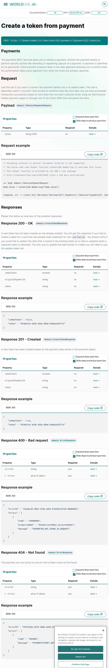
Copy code (93, 154)
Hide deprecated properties (91, 120)
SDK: (88, 12)
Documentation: (38, 12)
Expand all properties (87, 116)
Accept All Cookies (80, 662)
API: (66, 12)
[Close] (103, 643)
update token (12, 248)
